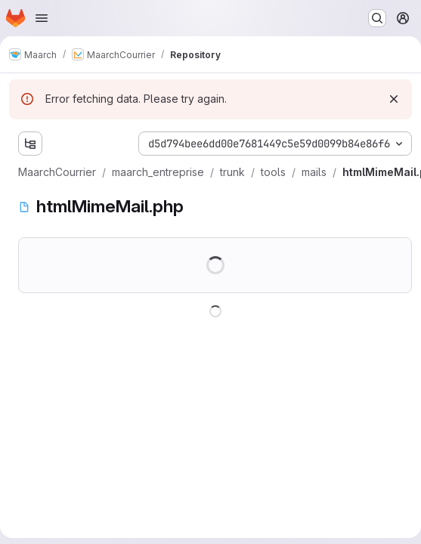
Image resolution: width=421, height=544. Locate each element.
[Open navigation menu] (41, 18)
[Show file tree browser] (30, 143)
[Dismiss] (394, 99)
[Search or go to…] (377, 18)
